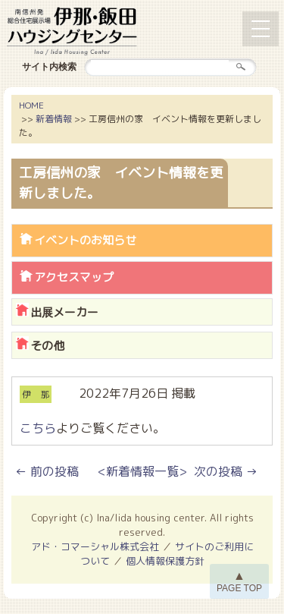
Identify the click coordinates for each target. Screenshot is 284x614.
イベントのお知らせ (85, 240)
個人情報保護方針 (165, 561)
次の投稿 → (225, 471)
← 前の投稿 (47, 471)
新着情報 (54, 118)
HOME (31, 105)
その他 (47, 346)
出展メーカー (64, 312)
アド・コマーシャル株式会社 (95, 546)
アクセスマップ (74, 277)
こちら (38, 428)
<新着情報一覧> (142, 471)
